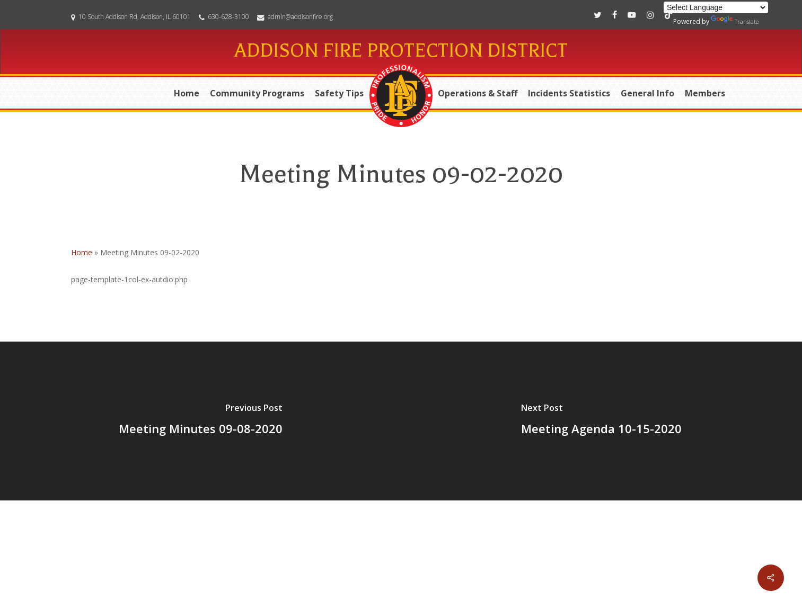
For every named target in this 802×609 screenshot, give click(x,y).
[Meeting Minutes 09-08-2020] (200, 421)
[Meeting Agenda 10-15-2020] (602, 421)
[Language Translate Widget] (716, 7)
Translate (735, 20)
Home (81, 252)
